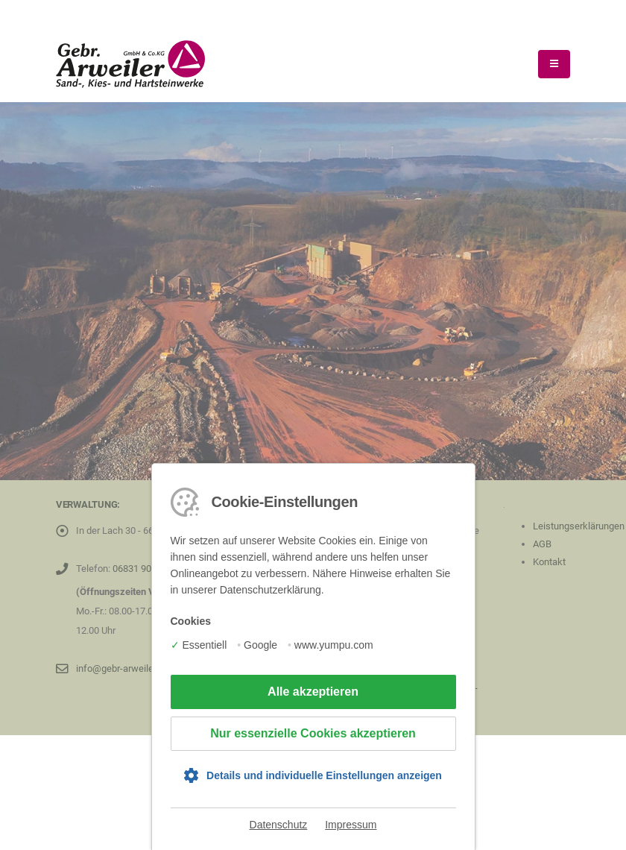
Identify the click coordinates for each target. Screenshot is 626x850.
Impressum (350, 825)
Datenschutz (279, 825)
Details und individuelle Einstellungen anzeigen (324, 775)
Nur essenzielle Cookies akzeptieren (313, 733)
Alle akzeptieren (313, 691)
